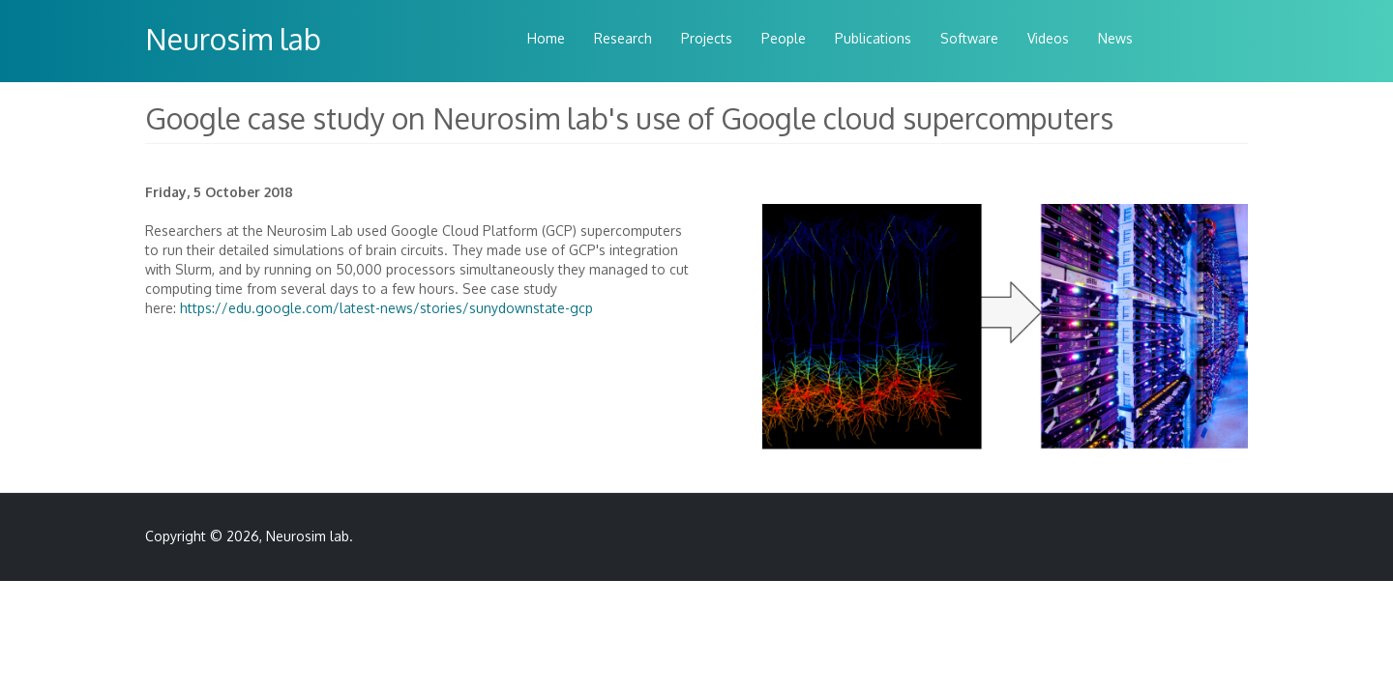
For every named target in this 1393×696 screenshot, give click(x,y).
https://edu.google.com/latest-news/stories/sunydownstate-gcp (386, 308)
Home (546, 38)
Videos (1048, 38)
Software (969, 38)
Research (623, 38)
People (783, 38)
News (1115, 38)
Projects (706, 38)
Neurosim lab (233, 38)
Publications (873, 38)
